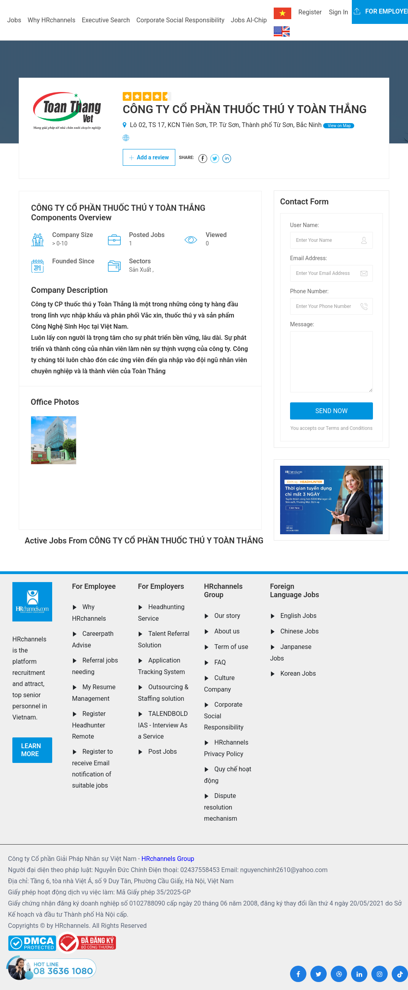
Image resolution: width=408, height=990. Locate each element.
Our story (227, 615)
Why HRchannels (51, 20)
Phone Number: (309, 291)
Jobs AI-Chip (249, 20)
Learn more (31, 750)
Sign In (338, 12)
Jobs (14, 20)
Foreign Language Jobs (294, 590)
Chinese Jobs (299, 631)
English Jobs (298, 615)
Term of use (231, 647)
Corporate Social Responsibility (180, 20)
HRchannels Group (223, 590)
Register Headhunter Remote (89, 725)
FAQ (220, 662)
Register (310, 12)
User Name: (304, 225)
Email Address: (308, 258)
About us (227, 631)
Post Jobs (162, 751)
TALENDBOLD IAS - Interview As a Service (163, 725)
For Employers (161, 586)
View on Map (339, 126)
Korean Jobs (298, 673)
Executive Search (106, 20)
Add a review (149, 157)
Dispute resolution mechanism (220, 807)
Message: (302, 324)
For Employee (94, 586)
